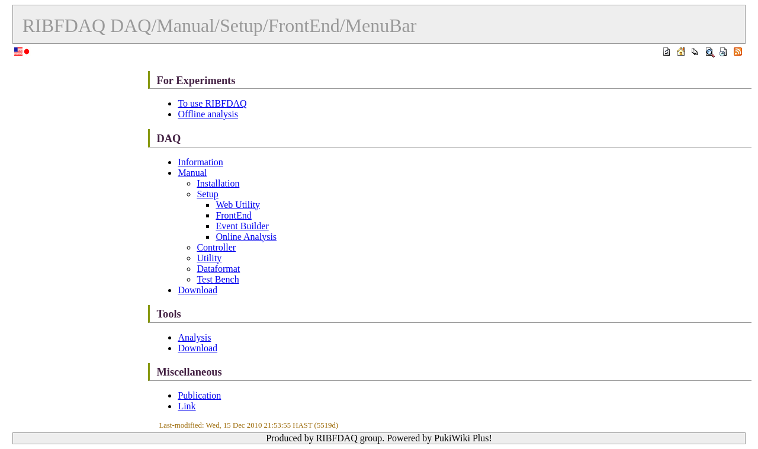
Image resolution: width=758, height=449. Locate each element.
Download (197, 290)
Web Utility (238, 205)
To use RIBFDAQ (212, 103)
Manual (192, 173)
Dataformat (218, 269)
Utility (209, 258)
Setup (207, 194)
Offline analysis (207, 114)
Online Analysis (246, 237)
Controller (216, 247)
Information (200, 162)
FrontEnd (233, 215)
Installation (218, 183)
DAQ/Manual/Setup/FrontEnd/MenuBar (263, 25)
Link (186, 406)
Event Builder (242, 226)
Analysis (194, 337)
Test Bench (218, 279)
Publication (199, 395)
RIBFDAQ (64, 25)
